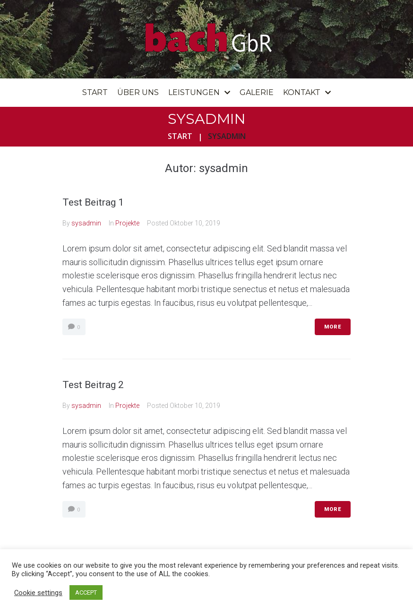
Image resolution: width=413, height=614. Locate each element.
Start (180, 136)
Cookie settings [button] (38, 592)
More (332, 327)
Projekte (127, 223)
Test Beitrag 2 (93, 384)
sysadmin (86, 223)
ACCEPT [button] (86, 592)
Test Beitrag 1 (93, 202)
